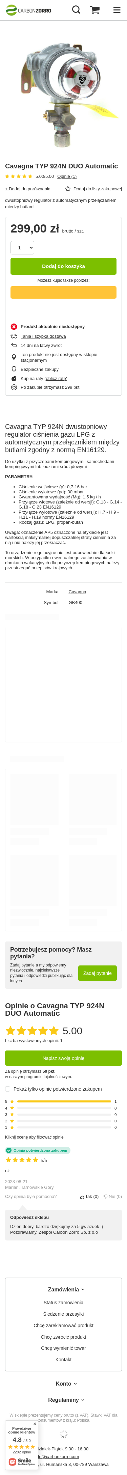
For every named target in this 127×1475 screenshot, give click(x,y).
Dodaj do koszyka (63, 266)
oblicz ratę (56, 378)
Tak (89, 1196)
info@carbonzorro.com (57, 1456)
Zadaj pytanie (97, 973)
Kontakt (63, 1359)
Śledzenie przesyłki (63, 1314)
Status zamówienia (64, 1302)
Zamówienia (63, 1289)
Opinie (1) (67, 176)
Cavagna (77, 591)
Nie (113, 1196)
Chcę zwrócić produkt (63, 1337)
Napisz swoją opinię (64, 1058)
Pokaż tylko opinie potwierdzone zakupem (58, 1089)
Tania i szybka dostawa (43, 336)
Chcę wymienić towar (63, 1348)
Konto (63, 1384)
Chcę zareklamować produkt (63, 1325)
